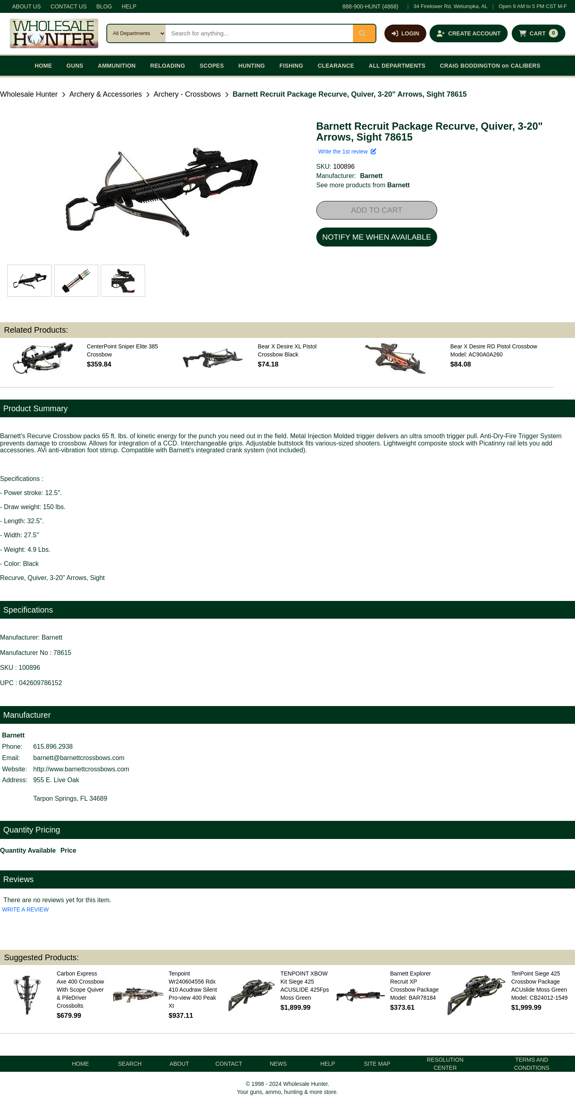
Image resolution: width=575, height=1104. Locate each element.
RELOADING (167, 65)
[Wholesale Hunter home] (54, 33)
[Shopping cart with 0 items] (538, 33)
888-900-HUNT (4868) (371, 6)
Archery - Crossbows (187, 94)
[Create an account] (469, 33)
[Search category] (136, 33)
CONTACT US (68, 6)
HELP (129, 6)
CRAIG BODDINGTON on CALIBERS (490, 65)
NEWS (278, 1064)
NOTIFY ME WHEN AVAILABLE (376, 237)
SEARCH (129, 1064)
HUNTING (252, 65)
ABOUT (179, 1064)
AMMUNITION (117, 65)
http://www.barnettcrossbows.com (81, 769)
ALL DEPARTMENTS (397, 65)
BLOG (104, 6)
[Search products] (259, 33)
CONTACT (228, 1064)
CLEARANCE (336, 65)
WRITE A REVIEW (25, 909)
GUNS (74, 65)
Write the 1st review (347, 151)
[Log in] (405, 33)
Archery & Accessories (105, 94)
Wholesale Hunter (29, 94)
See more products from (363, 185)
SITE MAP (377, 1064)
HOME (43, 65)
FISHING (291, 65)
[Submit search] (364, 33)
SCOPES (211, 65)
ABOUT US (26, 6)
